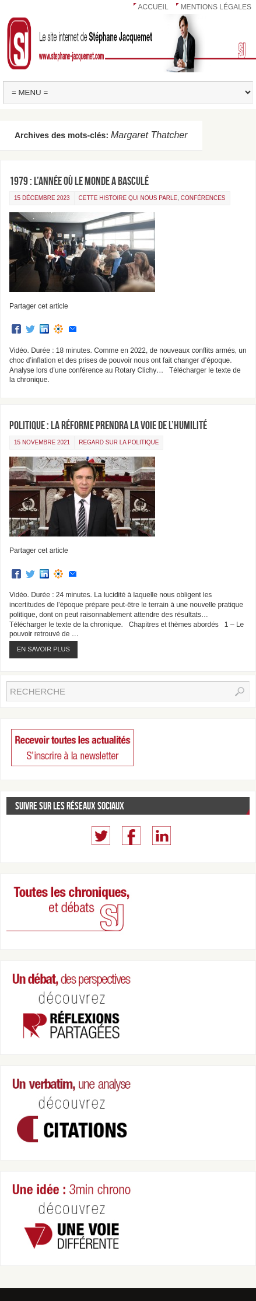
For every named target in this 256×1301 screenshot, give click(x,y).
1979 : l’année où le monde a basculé (79, 180)
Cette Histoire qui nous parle (128, 198)
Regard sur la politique (119, 442)
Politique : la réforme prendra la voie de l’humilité (108, 425)
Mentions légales (216, 7)
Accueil (153, 7)
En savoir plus (43, 649)
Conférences (203, 198)
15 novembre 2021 (42, 442)
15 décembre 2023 (42, 198)
